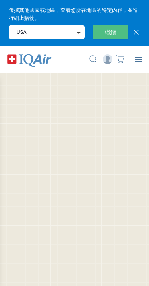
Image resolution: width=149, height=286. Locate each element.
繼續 (110, 32)
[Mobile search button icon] (93, 59)
